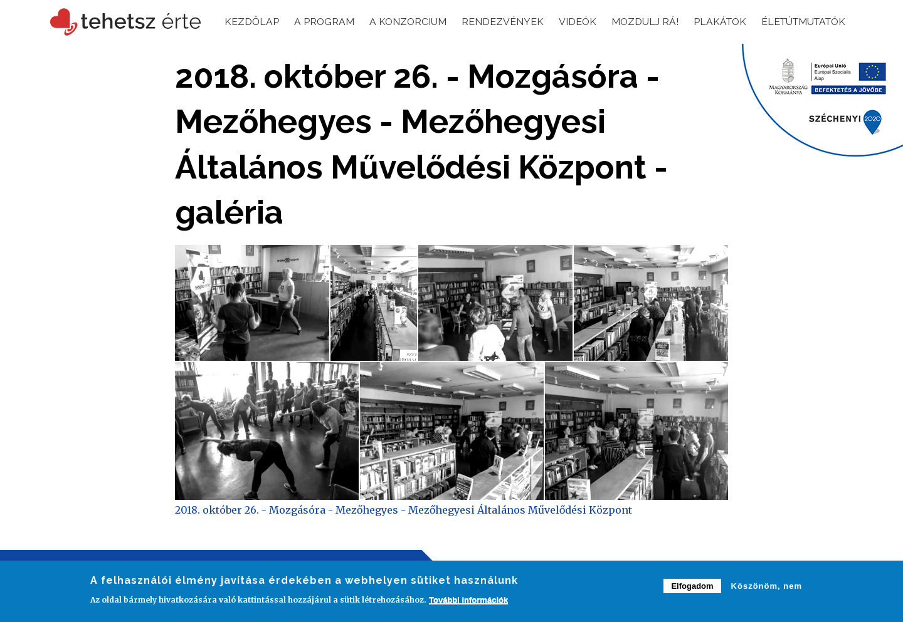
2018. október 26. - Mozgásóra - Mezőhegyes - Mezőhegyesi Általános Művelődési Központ (403, 510)
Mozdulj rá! (637, 22)
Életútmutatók (800, 22)
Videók (569, 22)
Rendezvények (494, 22)
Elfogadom (692, 586)
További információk (468, 600)
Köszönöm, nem (766, 586)
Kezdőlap (241, 22)
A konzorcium (398, 22)
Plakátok (713, 22)
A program (313, 22)
